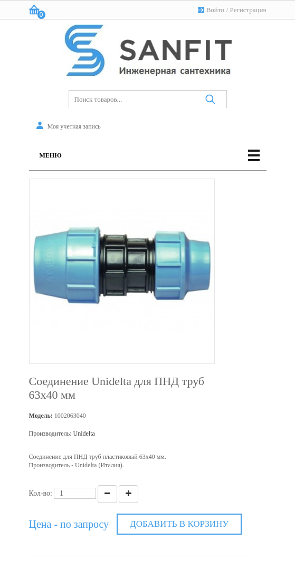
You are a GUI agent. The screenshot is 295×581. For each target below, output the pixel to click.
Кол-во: (41, 493)
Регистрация (248, 10)
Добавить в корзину (179, 524)
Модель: (41, 415)
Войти (215, 10)
